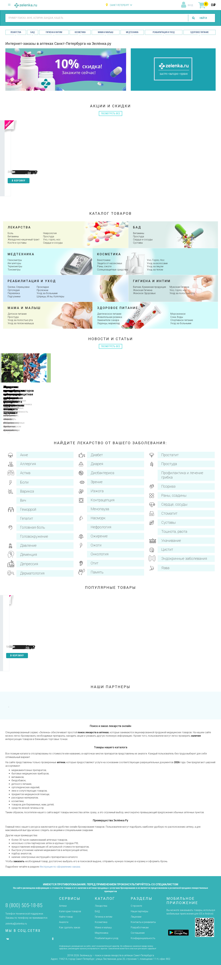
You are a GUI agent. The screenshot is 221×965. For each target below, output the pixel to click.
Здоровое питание (199, 32)
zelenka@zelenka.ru (16, 923)
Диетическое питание (109, 313)
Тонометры (14, 269)
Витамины (13, 236)
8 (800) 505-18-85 (23, 905)
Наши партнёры (139, 911)
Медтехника (132, 32)
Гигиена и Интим (54, 32)
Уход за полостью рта (182, 293)
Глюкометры (15, 260)
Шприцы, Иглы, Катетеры (50, 296)
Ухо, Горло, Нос (156, 260)
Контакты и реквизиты (143, 922)
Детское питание (17, 313)
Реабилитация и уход (164, 32)
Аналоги (63, 922)
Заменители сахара (108, 320)
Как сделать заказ (69, 927)
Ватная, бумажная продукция (149, 286)
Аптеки (63, 905)
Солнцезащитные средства (112, 269)
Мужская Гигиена (179, 286)
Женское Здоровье (144, 293)
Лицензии (136, 916)
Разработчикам (140, 927)
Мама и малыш (105, 32)
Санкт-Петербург (119, 5)
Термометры (15, 266)
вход (190, 5)
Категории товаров (70, 911)
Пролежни (42, 290)
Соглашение (138, 932)
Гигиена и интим (152, 281)
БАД (33, 32)
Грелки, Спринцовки (18, 286)
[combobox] (94, 18)
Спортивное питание (181, 320)
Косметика (80, 32)
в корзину (20, 180)
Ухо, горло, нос (51, 239)
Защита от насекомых (109, 263)
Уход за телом (155, 269)
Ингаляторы (14, 263)
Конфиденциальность (143, 938)
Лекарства (15, 32)
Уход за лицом (155, 266)
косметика (109, 254)
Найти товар (66, 916)
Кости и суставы (17, 242)
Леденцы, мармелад (108, 323)
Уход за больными (47, 293)
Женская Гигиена (142, 290)
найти (203, 18)
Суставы (138, 242)
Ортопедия (14, 290)
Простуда (48, 236)
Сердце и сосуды (53, 242)
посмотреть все (110, 113)
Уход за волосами (157, 263)
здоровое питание (117, 308)
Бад (137, 227)
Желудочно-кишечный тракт (23, 239)
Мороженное (178, 313)
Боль (10, 233)
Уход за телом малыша (21, 323)
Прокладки (43, 286)
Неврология (50, 233)
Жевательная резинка (109, 317)
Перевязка (14, 293)
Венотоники (103, 260)
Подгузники (14, 296)
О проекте (136, 905)
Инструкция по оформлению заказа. (60, 869)
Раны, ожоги (104, 266)
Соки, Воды (176, 317)
